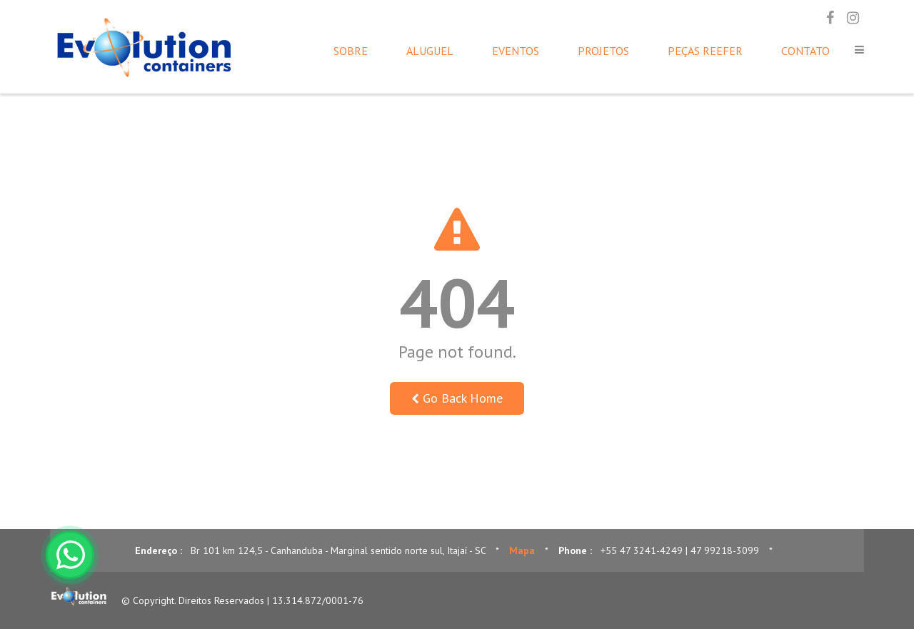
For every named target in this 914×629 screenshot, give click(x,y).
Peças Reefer (705, 51)
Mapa (522, 550)
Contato (805, 51)
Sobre (350, 51)
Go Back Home (457, 398)
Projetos (603, 51)
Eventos (515, 51)
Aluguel (429, 51)
